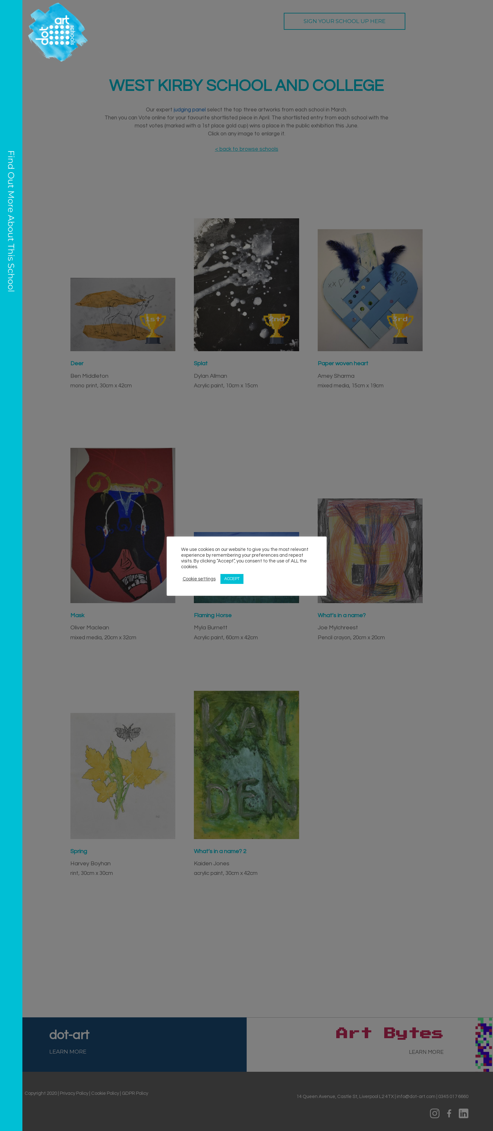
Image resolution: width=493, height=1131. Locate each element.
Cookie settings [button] (199, 579)
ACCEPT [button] (232, 579)
